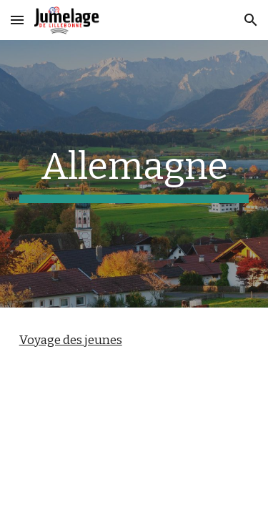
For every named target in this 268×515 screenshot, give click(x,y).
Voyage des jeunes (70, 340)
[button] (17, 19)
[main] (134, 174)
